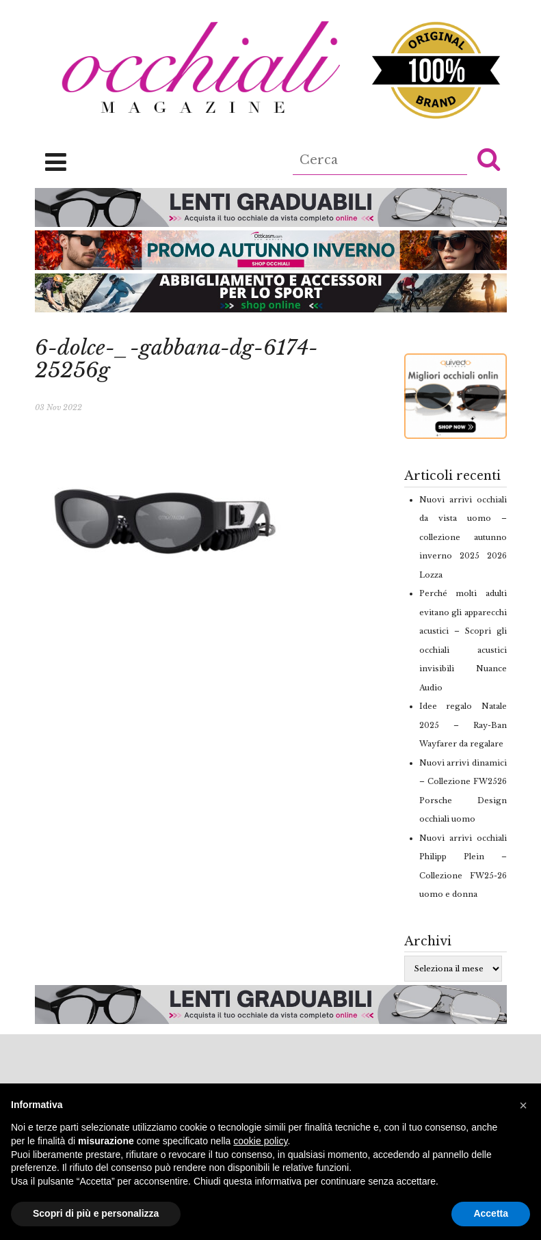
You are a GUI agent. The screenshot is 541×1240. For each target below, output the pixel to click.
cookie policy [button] (260, 1140)
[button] (489, 158)
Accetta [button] (490, 1213)
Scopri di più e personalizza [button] (96, 1213)
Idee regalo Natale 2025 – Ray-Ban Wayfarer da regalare (463, 725)
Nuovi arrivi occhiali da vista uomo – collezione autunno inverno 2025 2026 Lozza (463, 537)
